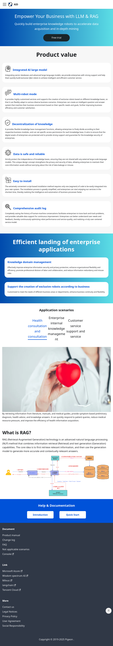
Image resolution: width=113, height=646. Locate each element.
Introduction (40, 514)
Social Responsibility (13, 625)
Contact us (8, 607)
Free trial (56, 37)
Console (8, 554)
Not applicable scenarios (15, 549)
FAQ (4, 544)
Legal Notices (9, 611)
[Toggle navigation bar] (4, 4)
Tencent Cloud (11, 589)
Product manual (11, 535)
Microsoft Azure (12, 571)
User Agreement (11, 621)
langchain (9, 585)
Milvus (7, 580)
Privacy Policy (9, 616)
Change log (8, 540)
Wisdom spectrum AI (15, 575)
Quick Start (72, 514)
